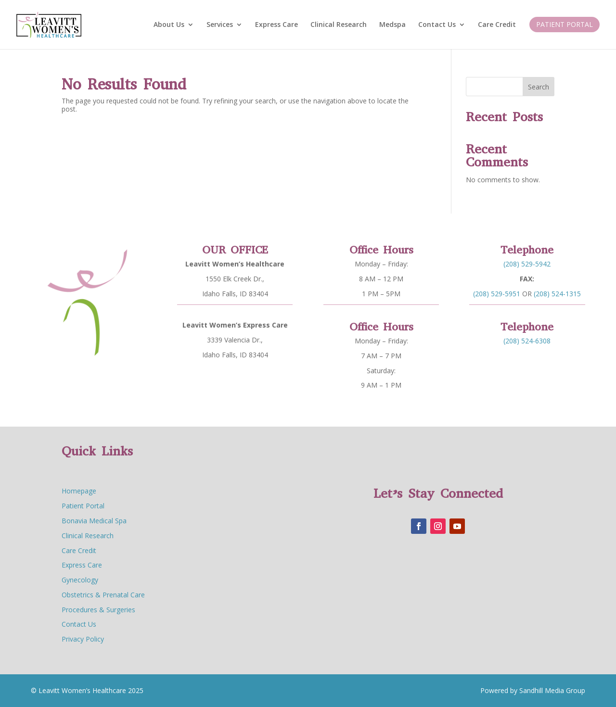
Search (538, 86)
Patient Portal (564, 24)
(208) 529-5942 (527, 265)
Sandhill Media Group (551, 690)
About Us (169, 25)
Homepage (79, 490)
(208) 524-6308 (527, 340)
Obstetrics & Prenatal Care (103, 594)
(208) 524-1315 (554, 291)
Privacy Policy (83, 639)
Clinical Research (338, 25)
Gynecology (80, 579)
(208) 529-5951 (501, 291)
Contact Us (437, 25)
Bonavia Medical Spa (94, 520)
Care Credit (497, 25)
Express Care (276, 25)
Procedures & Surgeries (98, 609)
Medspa (392, 25)
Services (219, 25)
